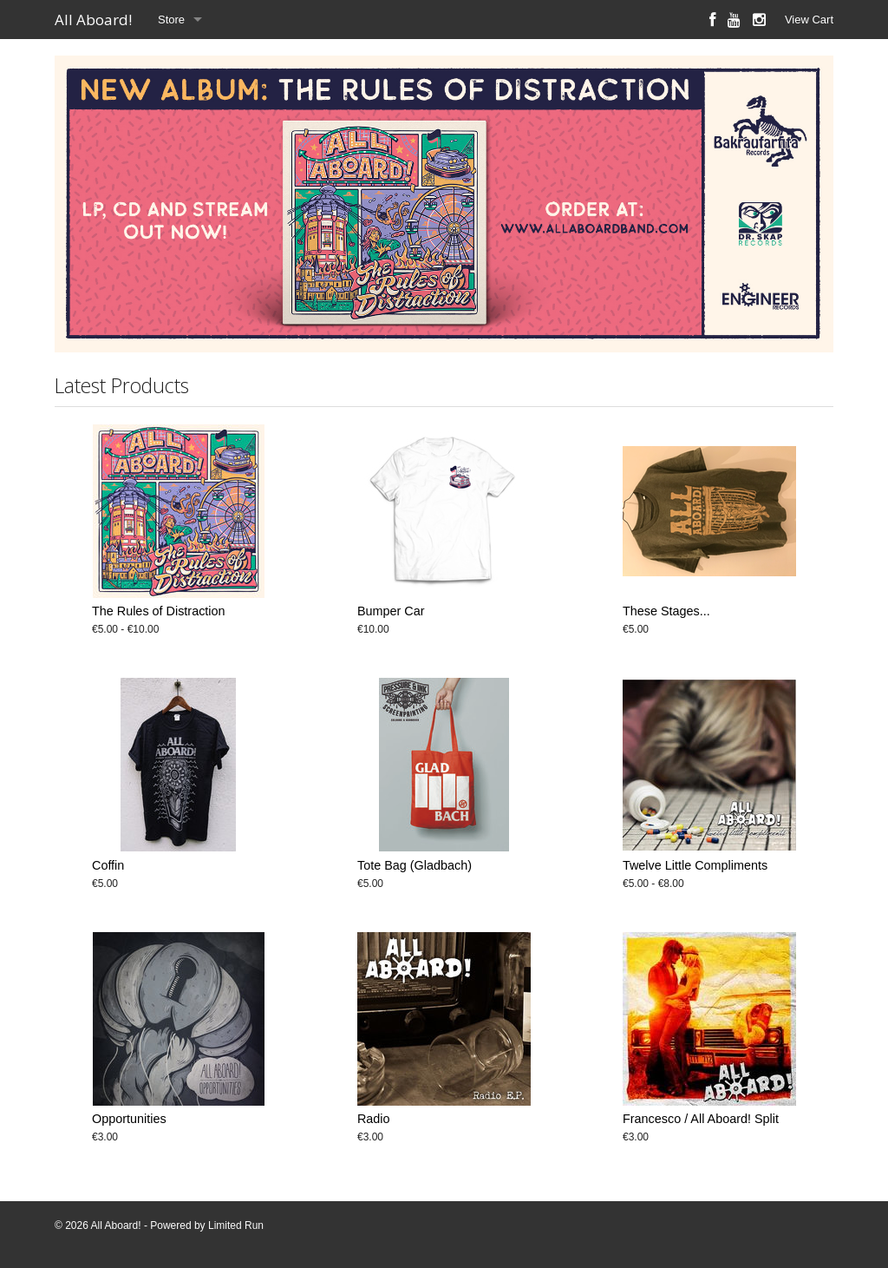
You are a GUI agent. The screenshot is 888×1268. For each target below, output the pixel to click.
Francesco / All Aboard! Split (701, 1119)
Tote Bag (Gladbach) (414, 865)
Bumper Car (391, 611)
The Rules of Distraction (158, 611)
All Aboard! (93, 20)
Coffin (108, 865)
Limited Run (236, 1225)
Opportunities (129, 1119)
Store (171, 19)
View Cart (809, 19)
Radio (373, 1119)
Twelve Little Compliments (695, 865)
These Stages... (666, 611)
